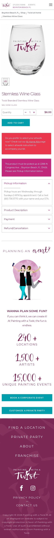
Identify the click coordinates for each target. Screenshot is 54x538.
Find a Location (27, 428)
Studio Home (19, 5)
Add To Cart (15, 123)
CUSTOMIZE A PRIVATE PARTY (27, 410)
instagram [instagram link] (33, 488)
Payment (9, 219)
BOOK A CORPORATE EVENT (27, 397)
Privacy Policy (27, 497)
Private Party (27, 437)
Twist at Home (34, 13)
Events (31, 5)
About (27, 446)
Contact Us (27, 505)
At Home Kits (33, 141)
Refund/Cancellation (16, 228)
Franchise (27, 456)
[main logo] (6, 4)
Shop (23, 13)
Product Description (16, 210)
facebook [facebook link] (21, 488)
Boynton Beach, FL (10, 13)
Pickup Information (15, 183)
